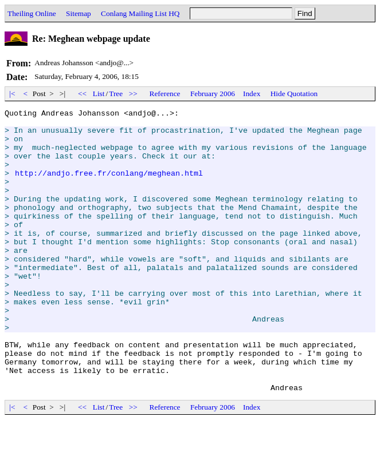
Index (251, 93)
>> (133, 93)
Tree (116, 93)
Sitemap (78, 13)
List (99, 93)
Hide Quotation (294, 93)
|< (12, 93)
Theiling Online (31, 13)
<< (82, 93)
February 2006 (212, 93)
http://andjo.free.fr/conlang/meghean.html (109, 186)
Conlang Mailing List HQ (140, 13)
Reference (165, 93)
